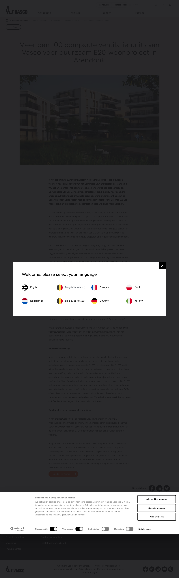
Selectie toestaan (156, 551)
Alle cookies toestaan (156, 543)
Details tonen (144, 573)
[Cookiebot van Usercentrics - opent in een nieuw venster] (17, 573)
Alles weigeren (157, 560)
